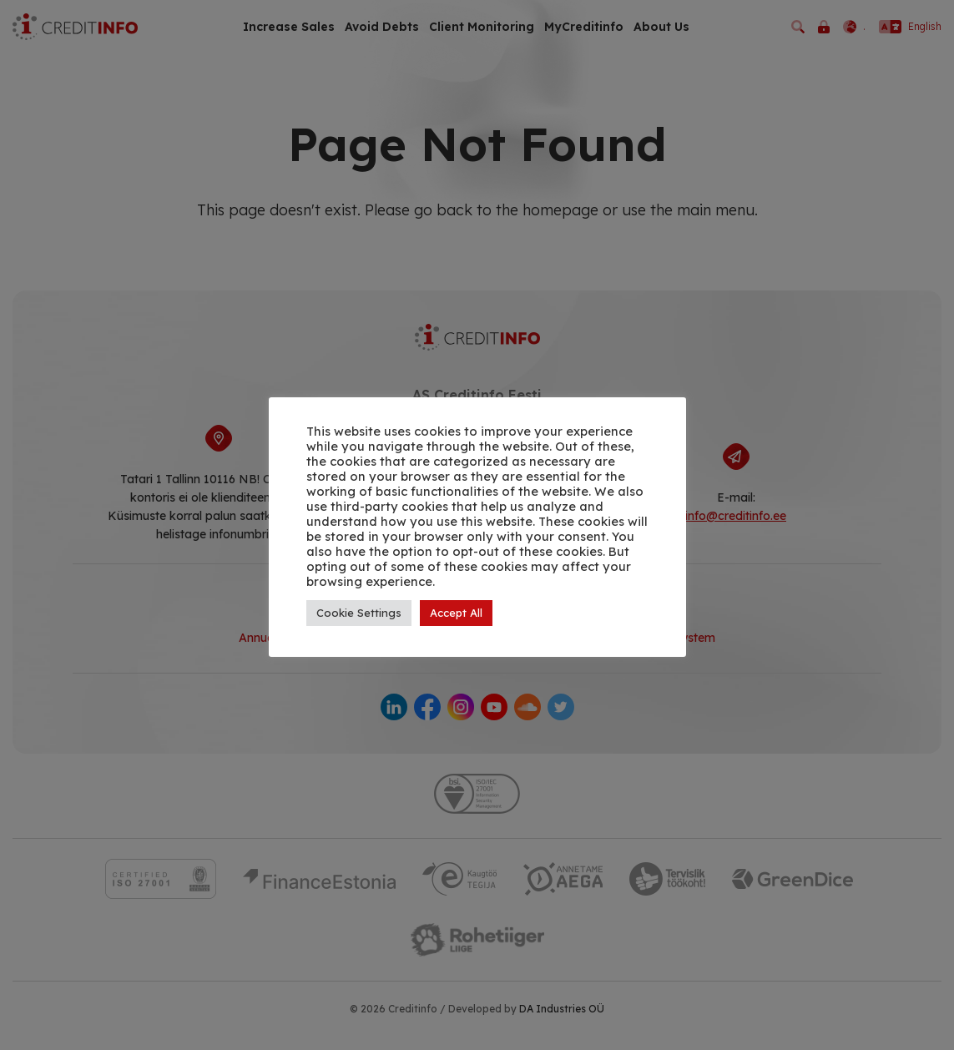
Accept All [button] (456, 612)
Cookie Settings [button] (358, 612)
